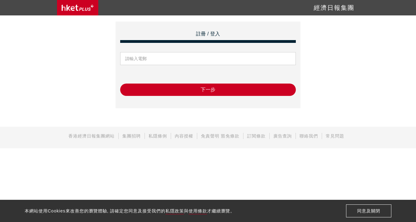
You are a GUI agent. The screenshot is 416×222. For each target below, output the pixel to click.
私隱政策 (174, 210)
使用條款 (198, 210)
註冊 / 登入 (208, 33)
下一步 (208, 89)
